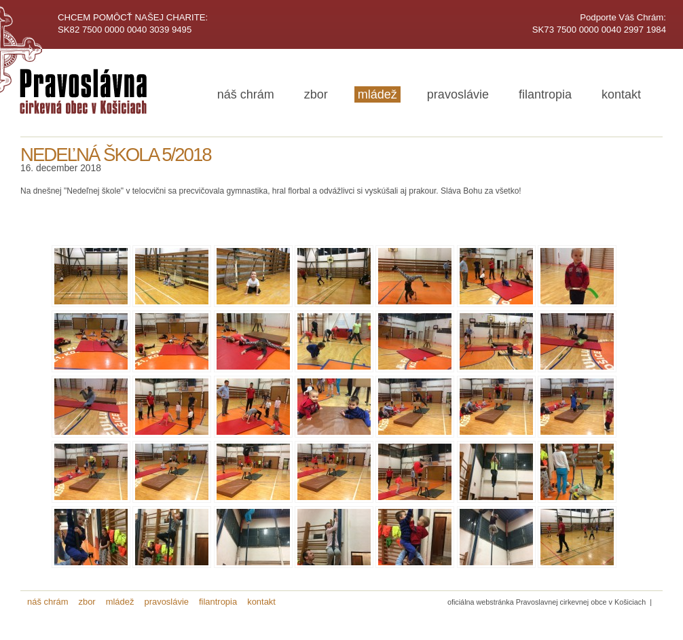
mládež (377, 94)
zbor (316, 94)
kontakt (621, 94)
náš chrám (245, 94)
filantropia (545, 94)
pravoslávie (458, 94)
